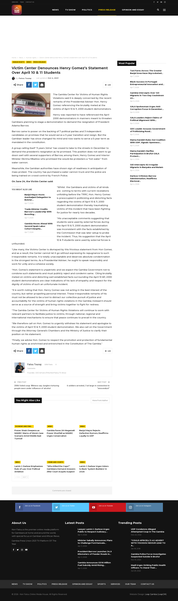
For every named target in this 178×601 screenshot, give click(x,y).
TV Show (70, 10)
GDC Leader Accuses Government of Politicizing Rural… (147, 130)
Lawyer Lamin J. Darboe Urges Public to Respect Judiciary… (93, 530)
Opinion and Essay (82, 584)
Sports (101, 584)
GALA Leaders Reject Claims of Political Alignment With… (146, 118)
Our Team (130, 584)
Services (15, 2)
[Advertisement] (89, 35)
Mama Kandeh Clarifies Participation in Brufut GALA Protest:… (144, 153)
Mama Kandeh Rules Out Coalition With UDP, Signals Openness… (147, 141)
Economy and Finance (24, 426)
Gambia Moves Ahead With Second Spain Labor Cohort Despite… (38, 226)
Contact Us (30, 2)
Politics (87, 10)
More (125, 10)
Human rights (18, 62)
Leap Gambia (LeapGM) (155, 594)
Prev (17, 477)
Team (22, 2)
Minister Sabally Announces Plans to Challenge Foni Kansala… (95, 541)
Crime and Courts (55, 462)
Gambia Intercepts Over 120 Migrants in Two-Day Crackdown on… (147, 95)
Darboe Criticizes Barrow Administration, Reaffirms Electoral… (143, 178)
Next (25, 477)
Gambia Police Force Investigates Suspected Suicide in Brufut (148, 555)
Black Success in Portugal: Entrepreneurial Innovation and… (147, 83)
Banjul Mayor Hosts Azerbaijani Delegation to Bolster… (37, 197)
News (55, 10)
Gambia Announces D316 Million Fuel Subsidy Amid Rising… (94, 563)
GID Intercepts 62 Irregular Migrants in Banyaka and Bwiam (146, 165)
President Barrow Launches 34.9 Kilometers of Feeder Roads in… (95, 552)
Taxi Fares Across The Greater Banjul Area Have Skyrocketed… (146, 71)
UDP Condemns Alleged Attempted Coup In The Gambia (148, 530)
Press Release (106, 10)
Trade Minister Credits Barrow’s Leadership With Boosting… (38, 211)
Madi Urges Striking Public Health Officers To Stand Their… (148, 566)
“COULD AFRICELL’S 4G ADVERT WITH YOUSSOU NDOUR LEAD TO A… (148, 543)
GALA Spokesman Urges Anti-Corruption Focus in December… (147, 107)
